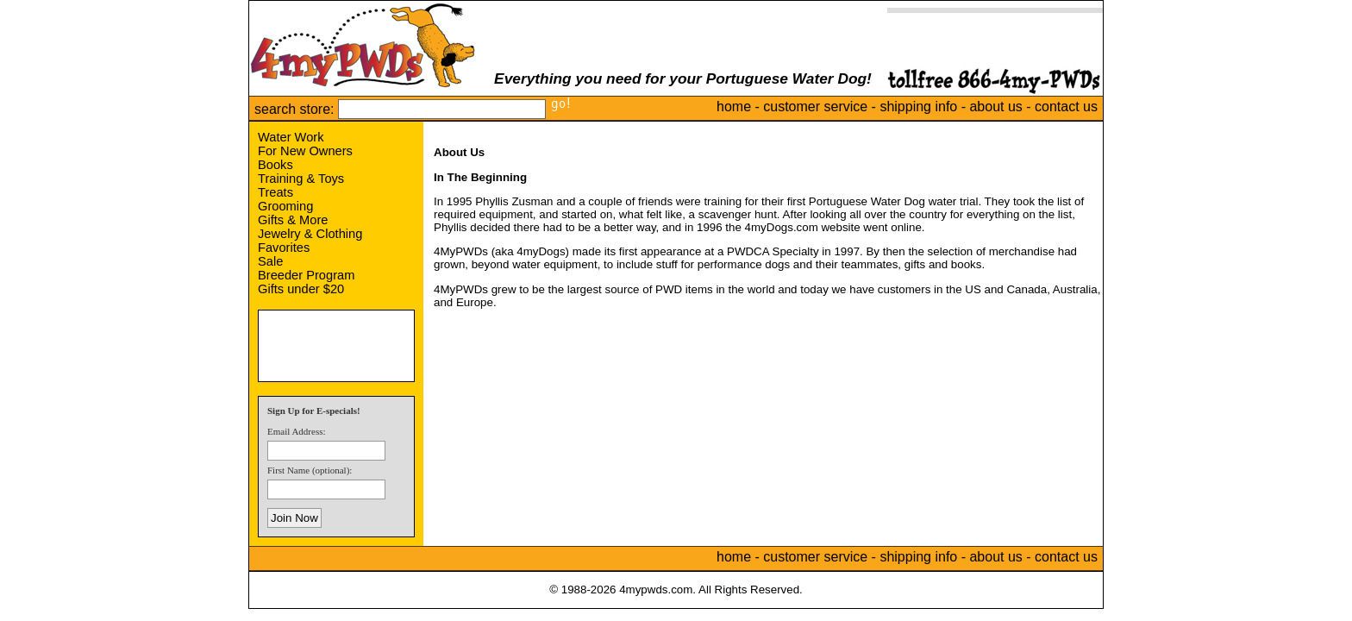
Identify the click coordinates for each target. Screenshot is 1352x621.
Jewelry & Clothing (310, 234)
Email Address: (296, 431)
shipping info (918, 106)
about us (995, 106)
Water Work (291, 137)
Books (275, 165)
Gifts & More (293, 220)
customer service (815, 106)
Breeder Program (306, 275)
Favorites (284, 247)
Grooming (285, 206)
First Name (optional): (309, 470)
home (734, 106)
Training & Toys (301, 178)
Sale (270, 261)
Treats (275, 192)
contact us (1066, 106)
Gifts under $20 (301, 289)
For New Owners (305, 151)
